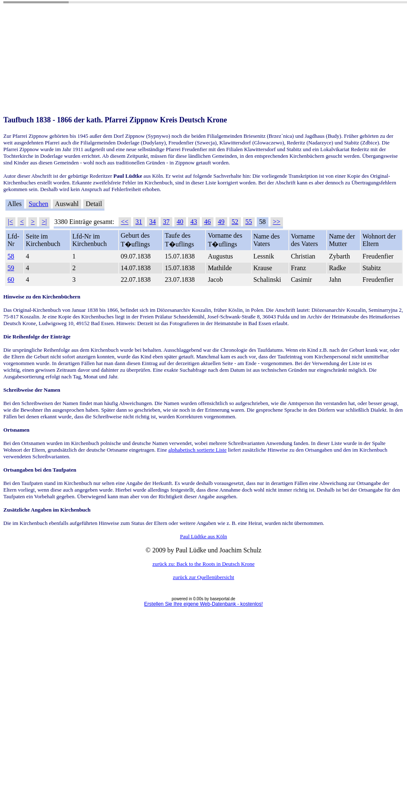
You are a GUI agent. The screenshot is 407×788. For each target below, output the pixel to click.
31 (139, 221)
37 (166, 221)
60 (10, 279)
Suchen (38, 203)
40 (180, 221)
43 (194, 221)
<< (125, 221)
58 (10, 256)
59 (10, 267)
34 (152, 221)
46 (207, 221)
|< (10, 221)
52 (235, 221)
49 (221, 221)
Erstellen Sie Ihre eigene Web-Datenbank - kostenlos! (203, 604)
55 (249, 221)
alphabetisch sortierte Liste (197, 450)
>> (276, 221)
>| (44, 221)
